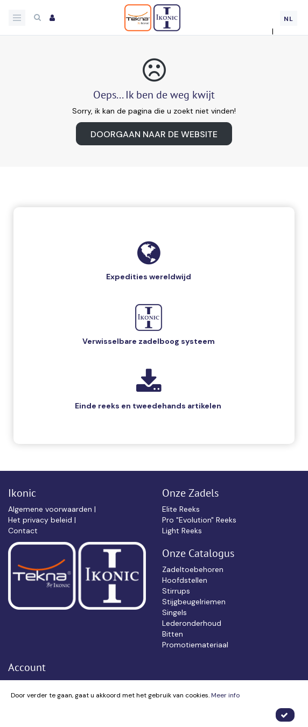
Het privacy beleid (41, 520)
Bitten (172, 634)
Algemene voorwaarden (51, 509)
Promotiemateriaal (195, 645)
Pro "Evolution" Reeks (199, 520)
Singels (174, 612)
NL (288, 19)
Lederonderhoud (191, 623)
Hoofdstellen (184, 580)
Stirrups (176, 591)
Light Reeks (182, 530)
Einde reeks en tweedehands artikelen (148, 406)
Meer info (225, 695)
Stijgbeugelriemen (194, 601)
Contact (23, 530)
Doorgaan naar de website (154, 134)
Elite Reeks (181, 509)
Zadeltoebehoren (192, 569)
